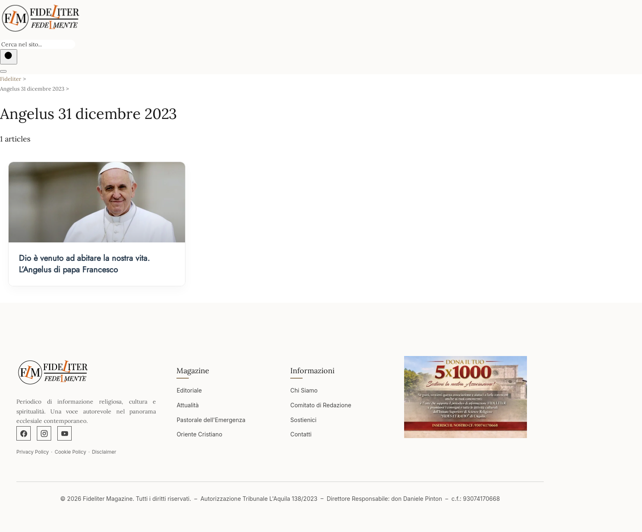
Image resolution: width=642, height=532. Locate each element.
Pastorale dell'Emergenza (210, 419)
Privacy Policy (32, 452)
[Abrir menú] (3, 71)
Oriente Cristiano (199, 434)
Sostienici (303, 419)
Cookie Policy (70, 452)
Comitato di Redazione (320, 405)
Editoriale (188, 390)
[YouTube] (64, 433)
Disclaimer (104, 452)
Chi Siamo (304, 390)
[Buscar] (8, 56)
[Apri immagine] (465, 397)
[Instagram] (44, 433)
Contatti (301, 434)
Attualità (187, 405)
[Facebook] (23, 433)
